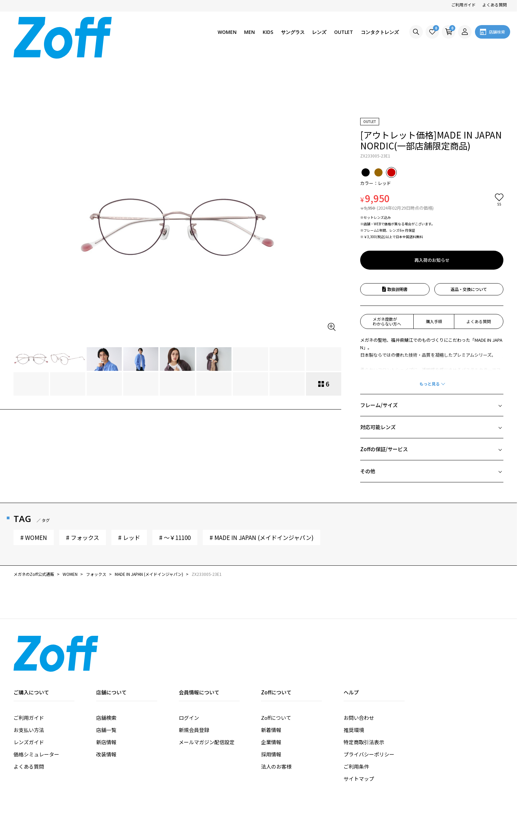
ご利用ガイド (463, 4)
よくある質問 (494, 4)
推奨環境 (354, 677)
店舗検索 (106, 665)
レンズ (319, 32)
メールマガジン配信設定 (207, 689)
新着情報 (271, 677)
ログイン (189, 665)
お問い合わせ (359, 665)
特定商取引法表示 (364, 689)
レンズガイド (29, 689)
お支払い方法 (29, 677)
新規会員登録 (194, 677)
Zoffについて (276, 665)
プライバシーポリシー (369, 702)
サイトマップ (359, 726)
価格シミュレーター (36, 702)
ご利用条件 (356, 714)
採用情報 (271, 702)
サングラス (293, 32)
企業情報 (271, 689)
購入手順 (434, 269)
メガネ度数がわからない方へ (387, 269)
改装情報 (106, 702)
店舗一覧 (106, 677)
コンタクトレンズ (380, 32)
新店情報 (106, 689)
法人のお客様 (276, 714)
